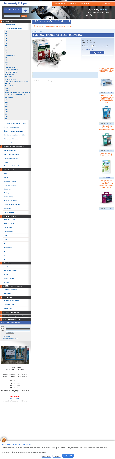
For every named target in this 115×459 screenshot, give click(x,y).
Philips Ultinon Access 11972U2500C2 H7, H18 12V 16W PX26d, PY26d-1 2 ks (106, 184)
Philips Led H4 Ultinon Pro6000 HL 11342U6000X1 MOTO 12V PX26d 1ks (107, 99)
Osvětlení (7, 263)
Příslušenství (8, 170)
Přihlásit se (108, 3)
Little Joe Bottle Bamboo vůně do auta (106, 155)
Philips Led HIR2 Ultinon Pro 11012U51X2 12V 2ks (106, 128)
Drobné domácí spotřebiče (13, 147)
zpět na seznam (37, 31)
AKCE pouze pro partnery (13, 286)
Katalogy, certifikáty (11, 312)
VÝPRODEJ (7, 297)
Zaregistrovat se (8, 336)
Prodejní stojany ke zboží (13, 316)
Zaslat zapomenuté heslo (10, 338)
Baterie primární (9, 216)
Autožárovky (8, 21)
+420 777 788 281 (14, 398)
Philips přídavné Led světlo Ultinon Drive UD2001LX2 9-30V (106, 70)
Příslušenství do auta (11, 319)
